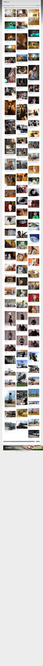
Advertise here (38, 5)
